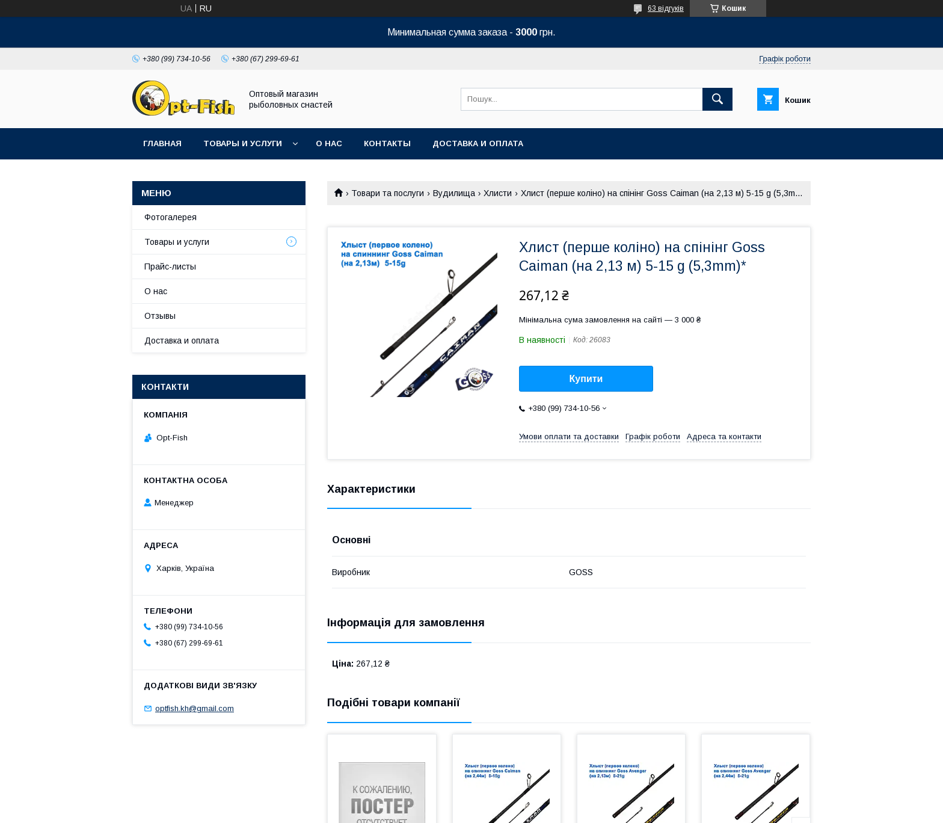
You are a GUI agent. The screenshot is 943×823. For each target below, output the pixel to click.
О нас (329, 143)
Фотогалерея (170, 217)
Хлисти (498, 193)
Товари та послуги (387, 193)
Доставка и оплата (477, 143)
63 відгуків (666, 8)
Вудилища (454, 193)
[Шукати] (717, 99)
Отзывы (160, 316)
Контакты (387, 143)
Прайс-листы (170, 266)
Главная (162, 143)
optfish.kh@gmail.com (194, 708)
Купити (586, 379)
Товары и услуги (242, 143)
